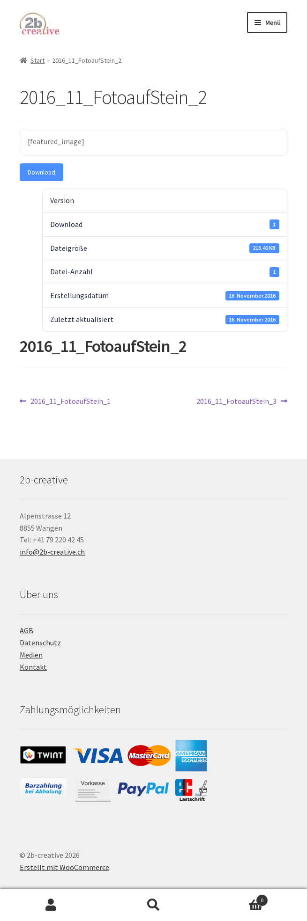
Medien (31, 654)
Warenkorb (236, 898)
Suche (153, 905)
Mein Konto (51, 905)
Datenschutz (40, 642)
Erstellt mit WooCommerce (64, 867)
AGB (26, 630)
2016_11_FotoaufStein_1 (70, 401)
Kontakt (33, 667)
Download (41, 172)
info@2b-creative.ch (52, 551)
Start (37, 60)
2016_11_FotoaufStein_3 (236, 401)
